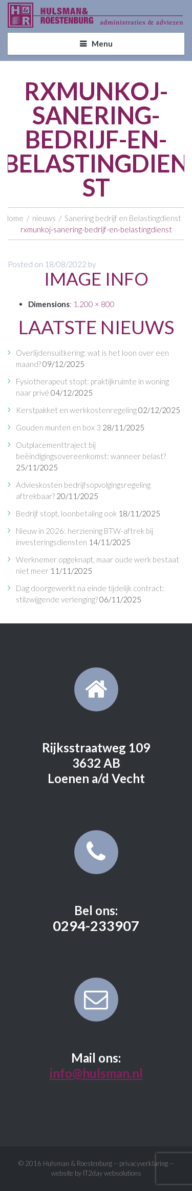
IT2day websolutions (112, 1173)
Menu (102, 43)
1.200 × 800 (94, 304)
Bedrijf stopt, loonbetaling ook (66, 513)
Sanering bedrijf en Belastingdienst (123, 218)
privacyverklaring (143, 1163)
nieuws (44, 218)
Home (14, 218)
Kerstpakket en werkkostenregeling (76, 410)
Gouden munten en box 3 (58, 427)
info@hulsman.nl (96, 1073)
